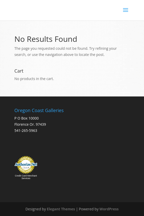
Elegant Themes (61, 209)
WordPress (109, 209)
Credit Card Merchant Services (26, 177)
